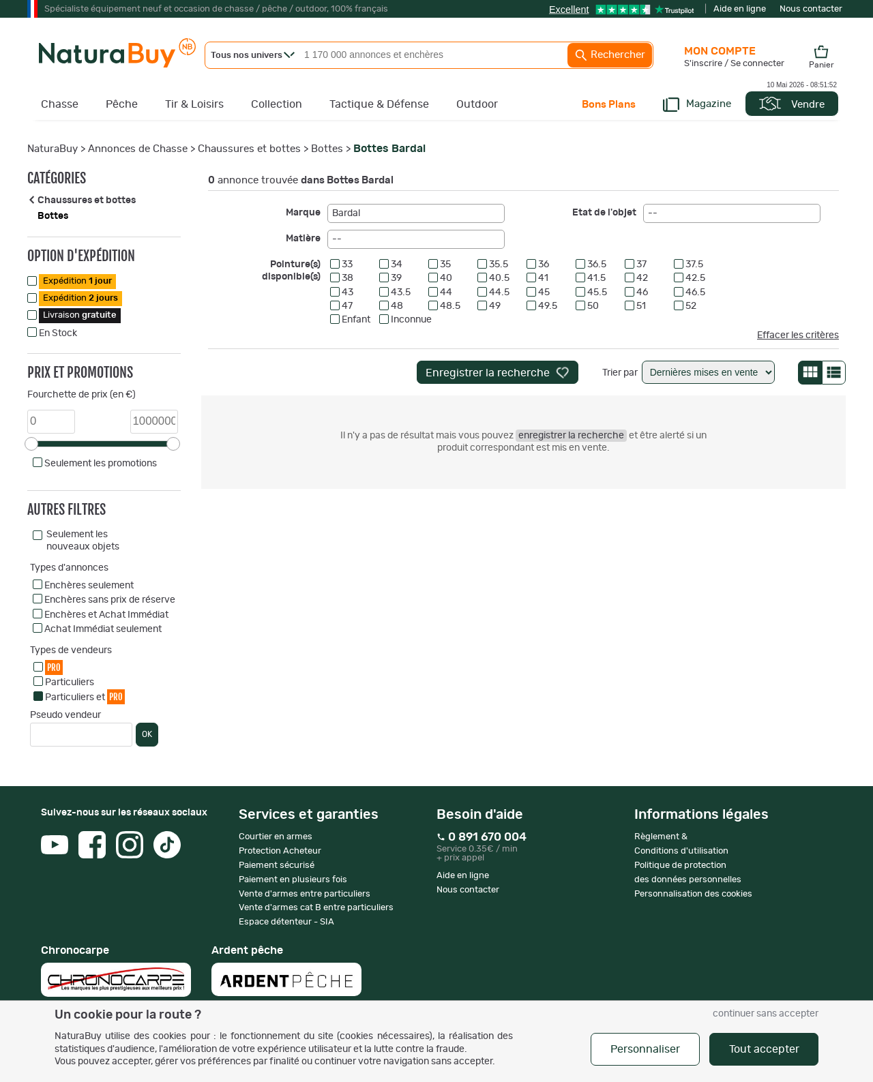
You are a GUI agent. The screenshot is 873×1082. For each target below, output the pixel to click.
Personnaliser (645, 1049)
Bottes (327, 149)
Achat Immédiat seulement (103, 629)
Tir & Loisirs (194, 104)
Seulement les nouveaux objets (82, 541)
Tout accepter (764, 1049)
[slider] (31, 444)
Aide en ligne (739, 9)
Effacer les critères (798, 335)
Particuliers (69, 682)
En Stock (58, 333)
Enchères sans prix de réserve (109, 600)
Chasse (59, 104)
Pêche (122, 104)
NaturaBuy (52, 149)
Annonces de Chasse (138, 149)
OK (147, 734)
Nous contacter (811, 9)
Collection (276, 104)
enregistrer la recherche (571, 435)
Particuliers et (85, 696)
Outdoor (477, 104)
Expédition (77, 281)
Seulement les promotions (100, 463)
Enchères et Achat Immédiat (106, 615)
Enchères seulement (89, 585)
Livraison (80, 315)
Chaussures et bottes (249, 149)
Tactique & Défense (379, 104)
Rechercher (609, 55)
